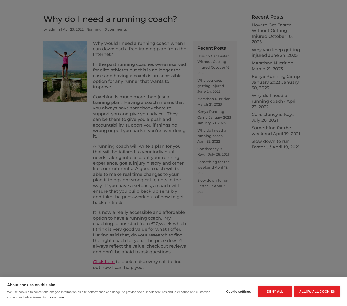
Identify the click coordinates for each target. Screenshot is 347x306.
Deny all (275, 291)
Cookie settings (238, 291)
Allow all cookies (317, 291)
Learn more (56, 297)
